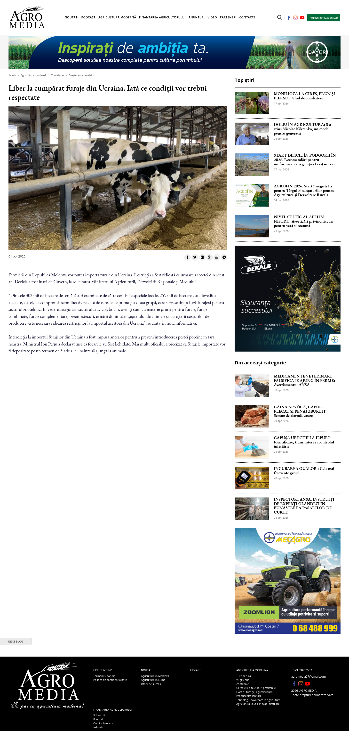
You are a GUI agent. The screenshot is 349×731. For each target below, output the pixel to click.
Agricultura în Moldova (155, 676)
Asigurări (98, 727)
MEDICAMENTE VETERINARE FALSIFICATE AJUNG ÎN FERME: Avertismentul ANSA (304, 380)
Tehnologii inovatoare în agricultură (258, 700)
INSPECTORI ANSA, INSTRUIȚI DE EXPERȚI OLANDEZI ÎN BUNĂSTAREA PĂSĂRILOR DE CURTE (304, 505)
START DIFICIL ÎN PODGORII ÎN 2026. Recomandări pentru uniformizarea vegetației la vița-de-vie (305, 159)
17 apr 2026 (281, 103)
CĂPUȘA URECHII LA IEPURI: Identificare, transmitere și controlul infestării (304, 442)
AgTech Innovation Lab (324, 17)
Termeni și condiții (104, 676)
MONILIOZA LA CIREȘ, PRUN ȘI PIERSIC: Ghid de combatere (304, 96)
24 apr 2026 (281, 138)
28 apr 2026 (281, 451)
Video (212, 17)
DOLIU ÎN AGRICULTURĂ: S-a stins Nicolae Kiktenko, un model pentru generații (302, 129)
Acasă (12, 75)
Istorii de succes (151, 684)
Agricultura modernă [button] (117, 17)
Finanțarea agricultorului (112, 709)
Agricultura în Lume (153, 680)
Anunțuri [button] (197, 17)
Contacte (247, 17)
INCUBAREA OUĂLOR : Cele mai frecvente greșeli (304, 470)
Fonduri (98, 719)
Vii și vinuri (243, 680)
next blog (16, 641)
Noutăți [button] (71, 17)
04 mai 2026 (281, 200)
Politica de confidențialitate (110, 680)
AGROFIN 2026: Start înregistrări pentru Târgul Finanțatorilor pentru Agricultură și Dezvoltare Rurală (304, 190)
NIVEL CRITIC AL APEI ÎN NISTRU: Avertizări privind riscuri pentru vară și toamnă (303, 221)
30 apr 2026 (281, 390)
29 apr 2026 (281, 420)
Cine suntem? (102, 670)
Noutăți (146, 670)
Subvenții (99, 715)
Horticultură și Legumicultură (254, 692)
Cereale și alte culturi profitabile (256, 688)
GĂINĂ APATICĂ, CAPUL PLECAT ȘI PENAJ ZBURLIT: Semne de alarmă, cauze (300, 411)
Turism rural (244, 676)
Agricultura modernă (33, 75)
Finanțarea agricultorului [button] (162, 17)
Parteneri (228, 17)
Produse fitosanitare (249, 696)
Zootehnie (57, 75)
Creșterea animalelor (82, 75)
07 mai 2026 (281, 169)
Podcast (88, 17)
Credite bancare (103, 723)
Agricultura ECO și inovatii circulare (258, 704)
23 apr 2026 (281, 231)
